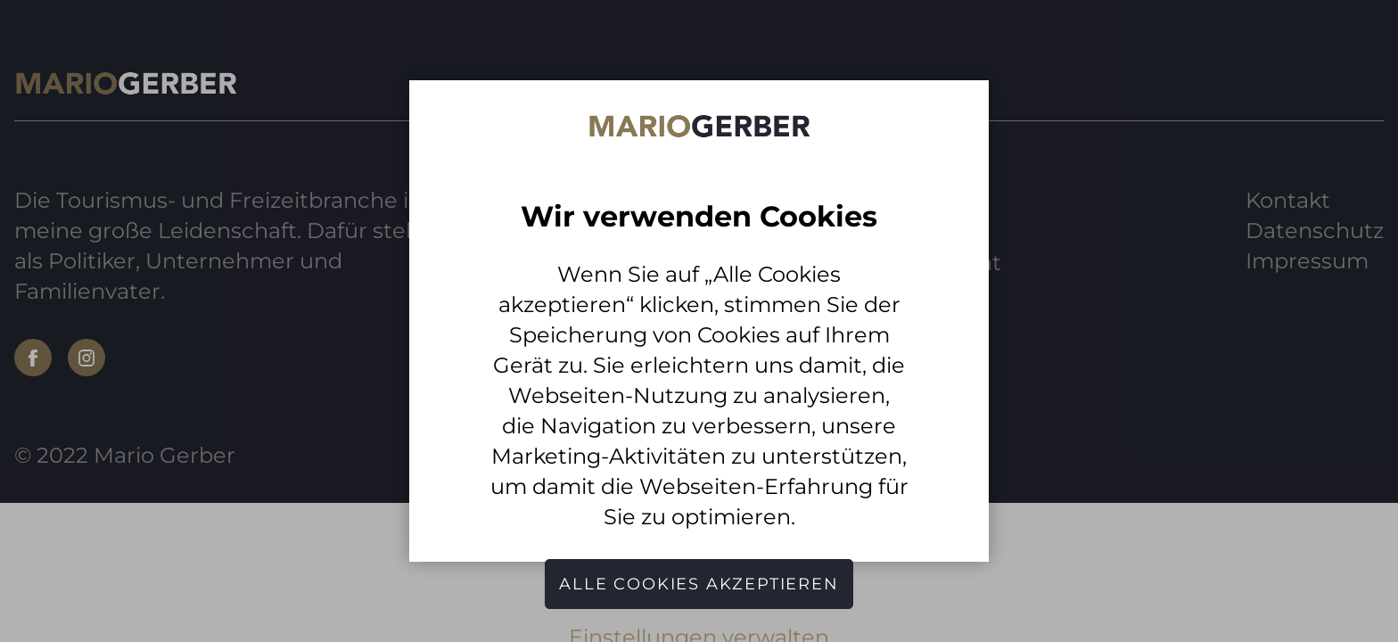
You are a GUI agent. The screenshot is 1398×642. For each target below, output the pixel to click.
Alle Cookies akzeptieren (698, 584)
